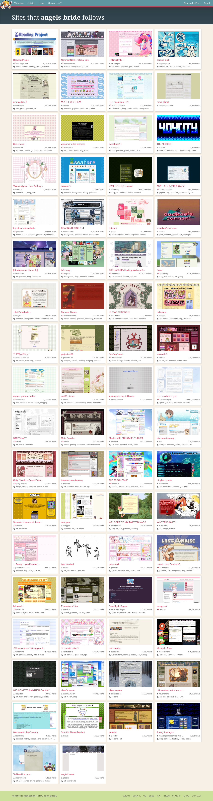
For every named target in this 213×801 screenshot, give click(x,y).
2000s (194, 151)
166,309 (146, 568)
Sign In (207, 3)
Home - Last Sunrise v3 (168, 564)
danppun (65, 522)
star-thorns (114, 316)
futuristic (186, 403)
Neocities (16, 795)
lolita (136, 319)
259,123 (146, 526)
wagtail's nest (67, 774)
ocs (171, 67)
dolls (43, 613)
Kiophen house (164, 480)
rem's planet (163, 102)
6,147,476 (49, 64)
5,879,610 (97, 64)
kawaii (117, 67)
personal (124, 67)
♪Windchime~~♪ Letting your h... (29, 648)
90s (17, 403)
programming (185, 151)
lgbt (79, 571)
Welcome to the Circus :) (25, 732)
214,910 (50, 358)
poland (66, 613)
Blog (151, 796)
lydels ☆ (113, 228)
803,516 (98, 526)
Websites (18, 3)
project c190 (67, 354)
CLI (144, 796)
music (76, 151)
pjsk (129, 613)
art (87, 67)
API (158, 796)
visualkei (19, 151)
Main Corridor (68, 438)
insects (127, 361)
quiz (35, 571)
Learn (41, 3)
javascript (177, 67)
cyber (161, 403)
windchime (18, 652)
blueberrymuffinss (165, 106)
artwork (65, 106)
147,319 (194, 568)
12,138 (51, 778)
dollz (30, 571)
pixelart (92, 109)
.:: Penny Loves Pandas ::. (26, 564)
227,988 (50, 148)
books (18, 67)
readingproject (20, 64)
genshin (45, 697)
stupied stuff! (163, 60)
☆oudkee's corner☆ (167, 228)
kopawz (65, 274)
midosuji (114, 484)
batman (172, 529)
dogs (76, 277)
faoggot (161, 316)
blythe (25, 613)
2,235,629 (193, 274)
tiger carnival (67, 564)
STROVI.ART (20, 438)
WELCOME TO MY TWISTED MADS (127, 522)
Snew (159, 270)
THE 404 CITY (164, 144)
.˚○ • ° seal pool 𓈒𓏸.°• (119, 102)
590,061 (50, 316)
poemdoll (113, 568)
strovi (17, 442)
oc (40, 277)
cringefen (18, 694)
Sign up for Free (192, 3)
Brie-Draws (18, 144)
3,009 (99, 778)
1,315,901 (145, 274)
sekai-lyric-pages (117, 610)
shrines (143, 235)
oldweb (41, 655)
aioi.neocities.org (165, 438)
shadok (17, 526)
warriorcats (71, 781)
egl (132, 277)
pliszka (65, 778)
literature (45, 67)
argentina (135, 235)
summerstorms (68, 316)
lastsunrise (163, 568)
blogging (43, 403)
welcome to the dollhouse (121, 396)
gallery (180, 277)
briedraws (18, 148)
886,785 (194, 484)
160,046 (194, 610)
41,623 (147, 694)
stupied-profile (163, 64)
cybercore (178, 403)
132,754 (98, 484)
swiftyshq (114, 190)
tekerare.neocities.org (72, 480)
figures (190, 193)
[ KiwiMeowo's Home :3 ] (25, 270)
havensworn (163, 694)
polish (188, 739)
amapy (161, 610)
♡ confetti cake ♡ (70, 648)
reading (32, 67)
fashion (73, 571)
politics (69, 151)
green (22, 109)
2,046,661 (97, 274)
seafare (65, 190)
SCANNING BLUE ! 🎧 (72, 228)
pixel (161, 235)
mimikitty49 (114, 64)
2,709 (147, 736)
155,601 (50, 484)
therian (130, 193)
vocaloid (142, 613)
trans (86, 151)
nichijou (162, 445)
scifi (180, 235)
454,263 (194, 190)
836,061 (98, 316)
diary (29, 193)
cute (113, 151)
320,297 (50, 568)
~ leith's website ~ (22, 312)
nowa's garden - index (24, 396)
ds (191, 445)
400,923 (50, 610)
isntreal (161, 358)
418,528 (146, 106)
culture (133, 655)
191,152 (98, 358)
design (18, 487)
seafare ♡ (66, 186)
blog (124, 109)
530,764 (50, 442)
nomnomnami (68, 64)
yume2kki (174, 193)
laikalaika (18, 610)
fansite (135, 613)
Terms (185, 796)
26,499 (194, 526)
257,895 (50, 652)
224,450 (146, 148)
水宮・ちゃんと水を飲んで (171, 186)
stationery (89, 319)
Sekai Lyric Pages (118, 606)
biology (120, 361)
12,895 (99, 736)
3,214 (195, 736)
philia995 (18, 232)
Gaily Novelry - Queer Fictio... (28, 480)
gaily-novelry (19, 484)
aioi (159, 442)
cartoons (162, 655)
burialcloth (114, 652)
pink (131, 67)
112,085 (146, 316)
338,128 (194, 358)
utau (131, 319)
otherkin (134, 361)
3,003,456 (145, 190)
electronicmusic (118, 235)
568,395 (50, 526)
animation (23, 529)
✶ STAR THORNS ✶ (119, 312)
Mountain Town (164, 648)
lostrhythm (18, 736)
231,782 (146, 610)
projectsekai (122, 613)
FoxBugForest (116, 354)
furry (113, 193)
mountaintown (163, 652)
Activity (31, 3)
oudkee (161, 232)
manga (165, 529)
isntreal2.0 (162, 354)
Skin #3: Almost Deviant (73, 732)
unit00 (64, 400)
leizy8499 (18, 316)
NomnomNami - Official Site (75, 60)
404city (161, 148)
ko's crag (65, 270)
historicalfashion (121, 319)
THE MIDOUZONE (118, 480)
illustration (29, 445)
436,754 (98, 568)
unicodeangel (164, 400)
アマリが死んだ (21, 354)
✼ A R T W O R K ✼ (71, 102)
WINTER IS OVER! (166, 522)
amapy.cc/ (162, 606)
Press (166, 796)
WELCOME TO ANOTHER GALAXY (31, 690)
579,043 (194, 652)
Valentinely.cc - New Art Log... (28, 186)
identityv (70, 487)
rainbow (122, 487)
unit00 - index (67, 396)
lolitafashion (116, 109)
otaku (130, 445)
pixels (82, 109)
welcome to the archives (73, 144)
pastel (126, 151)
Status (176, 796)
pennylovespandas (21, 568)
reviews (25, 67)
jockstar (113, 732)
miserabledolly (116, 400)
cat (165, 277)
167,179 (146, 358)
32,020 (99, 610)
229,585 (50, 232)
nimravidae (18, 106)
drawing (126, 655)
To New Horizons (21, 774)
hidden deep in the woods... (170, 690)
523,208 (146, 400)
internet (162, 151)
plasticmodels (132, 109)
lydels (112, 232)
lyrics (114, 613)
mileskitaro (167, 487)
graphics (75, 109)
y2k (166, 403)
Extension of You (69, 606)
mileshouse (162, 484)
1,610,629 (145, 64)
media (18, 235)
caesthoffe (66, 148)
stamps (91, 277)
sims (185, 361)
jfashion (126, 277)
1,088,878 (97, 232)
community (54, 319)
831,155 (50, 106)
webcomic (48, 151)
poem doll (114, 564)
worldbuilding (80, 403)
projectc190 (66, 358)
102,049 (98, 652)
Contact (196, 796)
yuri (83, 67)
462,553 (146, 232)
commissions (35, 739)
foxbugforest (115, 358)
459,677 (98, 148)
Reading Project (21, 60)
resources (186, 67)
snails (65, 442)
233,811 (146, 484)
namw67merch (68, 694)
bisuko (65, 568)
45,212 (194, 316)
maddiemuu (115, 526)
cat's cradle (114, 648)
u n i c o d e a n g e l (167, 396)
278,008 (194, 442)
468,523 (194, 232)
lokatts (65, 736)
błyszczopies (115, 690)
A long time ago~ (165, 732)
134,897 (194, 106)
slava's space (67, 690)
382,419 (98, 694)
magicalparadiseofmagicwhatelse (171, 736)
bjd (65, 571)
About (126, 796)
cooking (134, 529)
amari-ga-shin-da (21, 358)
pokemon (92, 193)
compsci (67, 361)
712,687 (98, 190)
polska (182, 739)
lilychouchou (49, 235)
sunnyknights (19, 778)
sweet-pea (114, 148)
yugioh (162, 193)
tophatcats (114, 274)
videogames (76, 67)
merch (69, 697)
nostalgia (187, 235)
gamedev (34, 151)
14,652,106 (193, 400)
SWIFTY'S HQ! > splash (121, 186)
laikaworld (18, 606)
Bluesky (53, 795)
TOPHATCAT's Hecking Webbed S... (127, 270)
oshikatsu (135, 487)
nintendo (167, 235)
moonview (18, 400)
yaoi (141, 487)
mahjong (89, 361)
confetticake (67, 652)
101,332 (98, 400)
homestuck (97, 403)
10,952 (194, 694)
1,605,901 (49, 190)
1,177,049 (49, 400)
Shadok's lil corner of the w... (27, 522)
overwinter (162, 526)
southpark (178, 655)
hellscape (161, 312)
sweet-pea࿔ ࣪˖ (115, 144)
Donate (137, 796)
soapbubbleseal (117, 106)
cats (17, 109)
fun (73, 529)
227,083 (98, 442)
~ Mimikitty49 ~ (116, 60)
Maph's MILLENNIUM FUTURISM (126, 438)
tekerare (65, 484)
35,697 (51, 736)
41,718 (147, 652)
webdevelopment (93, 445)
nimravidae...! (20, 102)
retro (176, 151)
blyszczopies (115, 694)
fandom (35, 277)
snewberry (162, 274)
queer (45, 487)
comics (162, 67)
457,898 (50, 274)
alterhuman (28, 697)
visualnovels (94, 235)
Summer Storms (69, 312)
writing (85, 193)
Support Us (55, 3)
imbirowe (66, 610)
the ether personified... (24, 228)
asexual (67, 67)
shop (75, 697)
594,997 (146, 442)
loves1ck (17, 190)
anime (136, 67)
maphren (113, 442)
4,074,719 (97, 106)
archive (170, 655)
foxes (114, 361)
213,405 (194, 148)
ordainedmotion (164, 190)
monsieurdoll (67, 232)
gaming (73, 445)
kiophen (176, 487)
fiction (38, 67)
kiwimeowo (18, 274)
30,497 (51, 694)
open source (29, 795)
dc (160, 529)
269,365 (194, 64)
